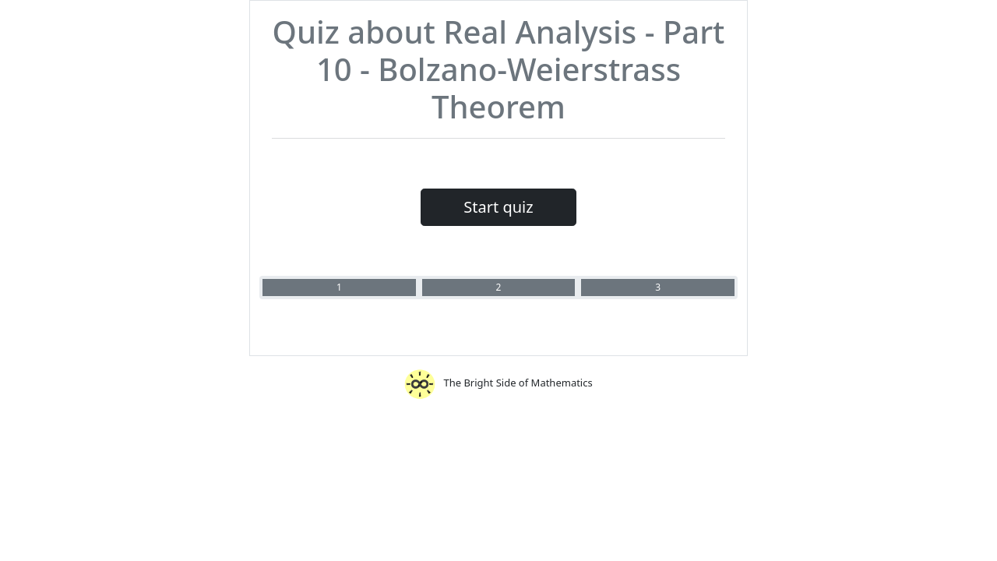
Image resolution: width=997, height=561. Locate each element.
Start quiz (498, 206)
